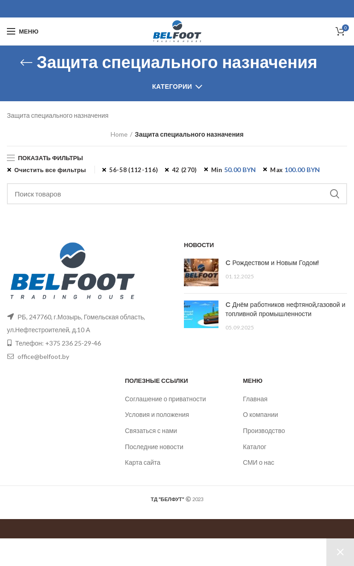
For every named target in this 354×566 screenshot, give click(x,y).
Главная (255, 399)
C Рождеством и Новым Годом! (272, 262)
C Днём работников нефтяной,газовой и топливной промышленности (285, 309)
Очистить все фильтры (50, 169)
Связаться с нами (151, 430)
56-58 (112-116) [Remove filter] (133, 169)
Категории (172, 86)
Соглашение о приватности (165, 399)
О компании (260, 414)
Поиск (334, 193)
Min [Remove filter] (233, 169)
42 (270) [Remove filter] (184, 169)
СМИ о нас (258, 462)
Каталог (254, 446)
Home (119, 134)
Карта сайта (142, 462)
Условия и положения (157, 414)
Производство (264, 430)
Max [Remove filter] (295, 169)
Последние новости (154, 446)
